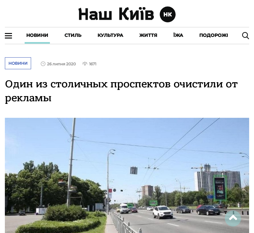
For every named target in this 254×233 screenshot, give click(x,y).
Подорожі (213, 35)
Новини (37, 35)
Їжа (178, 35)
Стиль (72, 35)
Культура (110, 35)
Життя (148, 35)
